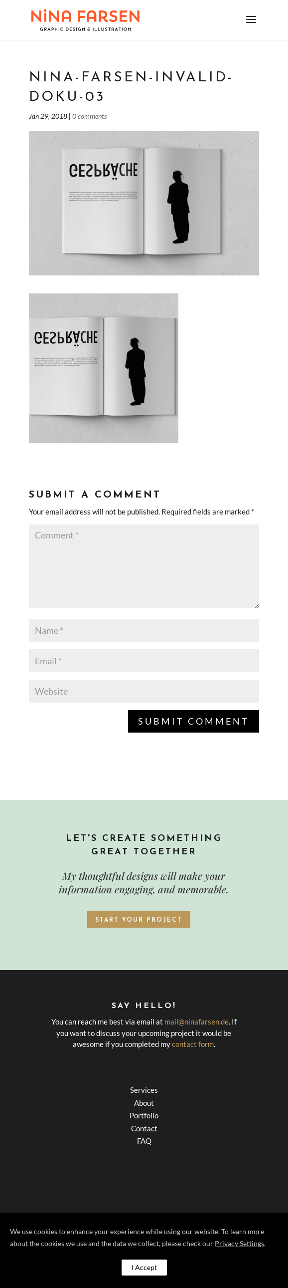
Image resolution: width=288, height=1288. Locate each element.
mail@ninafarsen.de (196, 1021)
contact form (193, 1043)
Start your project (138, 920)
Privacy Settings (239, 1243)
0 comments (89, 116)
